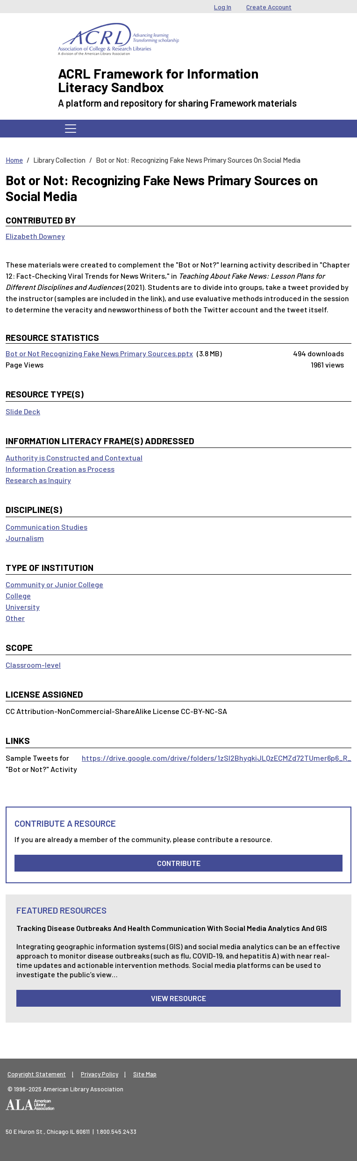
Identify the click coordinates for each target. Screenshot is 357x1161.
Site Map (145, 1074)
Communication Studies (46, 526)
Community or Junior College (54, 584)
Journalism (25, 538)
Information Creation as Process (60, 468)
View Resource (178, 998)
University (23, 606)
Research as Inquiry (38, 480)
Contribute (178, 862)
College (18, 595)
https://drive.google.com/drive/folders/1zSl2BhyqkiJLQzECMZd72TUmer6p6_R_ (216, 757)
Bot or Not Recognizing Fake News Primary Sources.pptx (99, 353)
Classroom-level (33, 664)
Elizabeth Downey (35, 235)
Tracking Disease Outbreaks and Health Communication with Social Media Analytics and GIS (171, 927)
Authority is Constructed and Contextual (74, 457)
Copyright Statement (36, 1074)
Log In (222, 7)
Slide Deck (23, 411)
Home (14, 160)
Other (15, 617)
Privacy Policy (99, 1074)
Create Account (269, 7)
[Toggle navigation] (70, 128)
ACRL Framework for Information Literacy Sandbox (158, 80)
